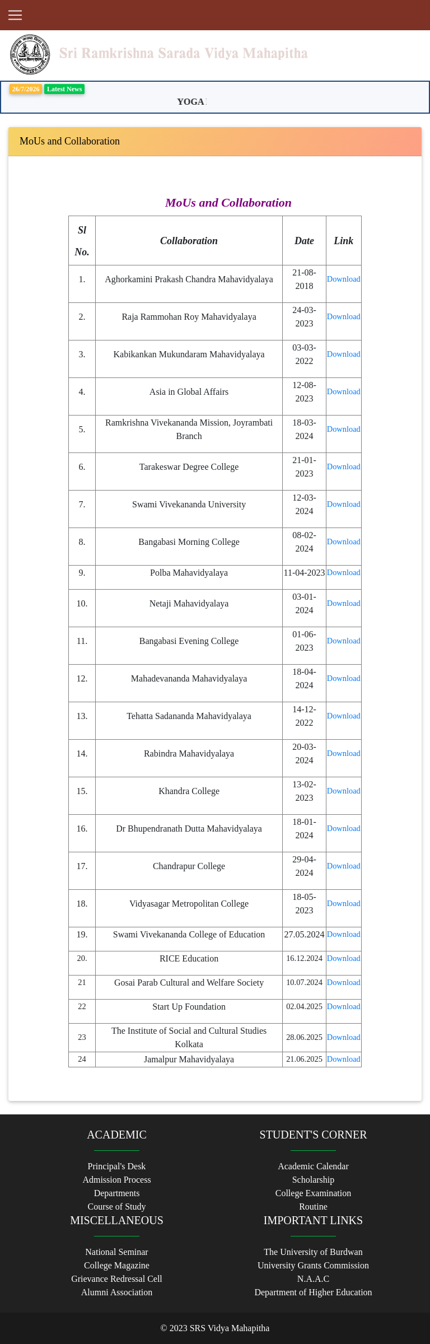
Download (344, 278)
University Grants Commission (313, 1265)
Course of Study (117, 1206)
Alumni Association (117, 1292)
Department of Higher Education (313, 1292)
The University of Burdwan (313, 1252)
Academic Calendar (313, 1166)
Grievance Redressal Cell (116, 1279)
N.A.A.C (313, 1279)
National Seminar (116, 1252)
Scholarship (313, 1179)
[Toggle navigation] (15, 15)
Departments (117, 1193)
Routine (313, 1206)
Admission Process (116, 1179)
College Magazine (116, 1265)
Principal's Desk (117, 1166)
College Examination (313, 1193)
